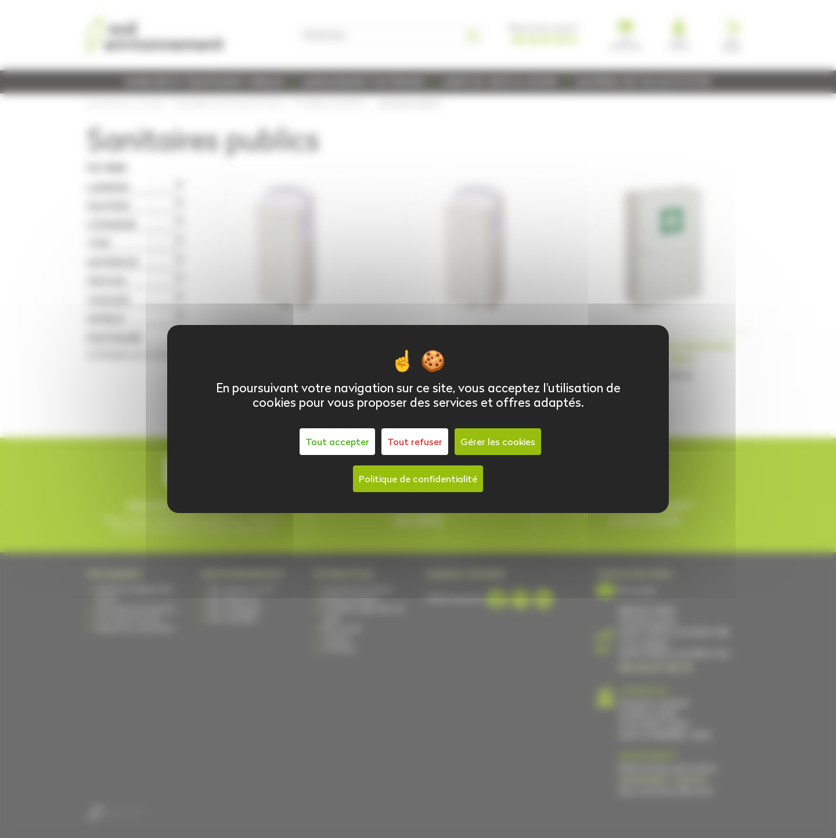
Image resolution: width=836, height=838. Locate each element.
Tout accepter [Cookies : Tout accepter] (337, 441)
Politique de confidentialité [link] (418, 479)
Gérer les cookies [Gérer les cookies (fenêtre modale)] (497, 441)
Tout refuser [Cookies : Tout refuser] (414, 441)
